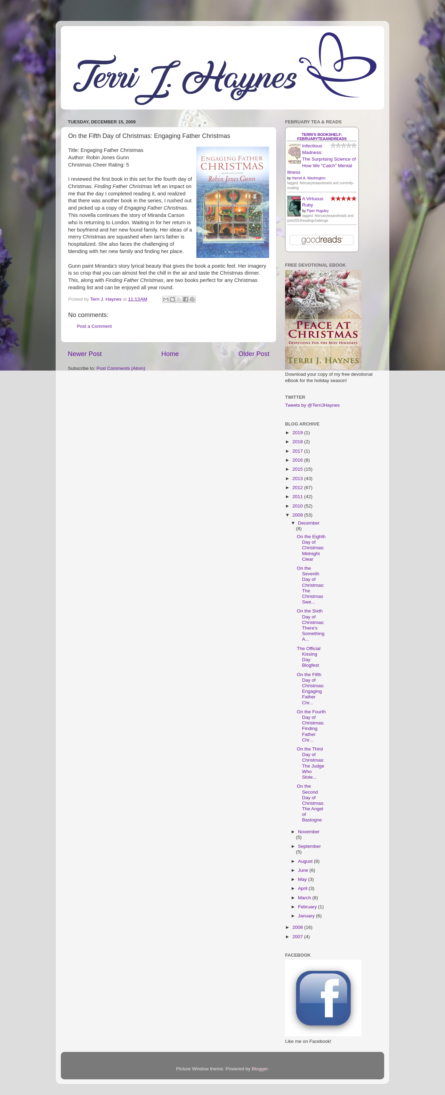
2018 (298, 441)
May (303, 879)
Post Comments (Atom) (121, 368)
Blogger (260, 1068)
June (303, 870)
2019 (298, 432)
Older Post (253, 353)
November (308, 831)
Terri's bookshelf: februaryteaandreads (322, 136)
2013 (298, 478)
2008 (298, 927)
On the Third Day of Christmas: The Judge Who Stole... (311, 763)
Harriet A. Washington (308, 178)
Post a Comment (94, 326)
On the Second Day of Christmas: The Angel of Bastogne (311, 803)
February (308, 906)
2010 (298, 506)
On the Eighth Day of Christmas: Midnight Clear (311, 548)
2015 (298, 469)
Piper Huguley (318, 211)
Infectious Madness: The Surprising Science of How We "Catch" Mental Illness (321, 159)
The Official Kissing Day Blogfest (309, 657)
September (309, 846)
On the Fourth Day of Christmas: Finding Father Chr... (311, 726)
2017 (298, 451)
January (307, 915)
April (303, 888)
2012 (298, 487)
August (306, 861)
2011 (298, 496)
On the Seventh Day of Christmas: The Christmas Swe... (311, 585)
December (308, 523)
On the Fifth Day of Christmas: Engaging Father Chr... (311, 688)
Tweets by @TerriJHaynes (312, 405)
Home (170, 353)
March (305, 897)
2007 (298, 936)
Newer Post (85, 353)
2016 (298, 460)
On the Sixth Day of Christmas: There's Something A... (311, 625)
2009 (298, 515)
